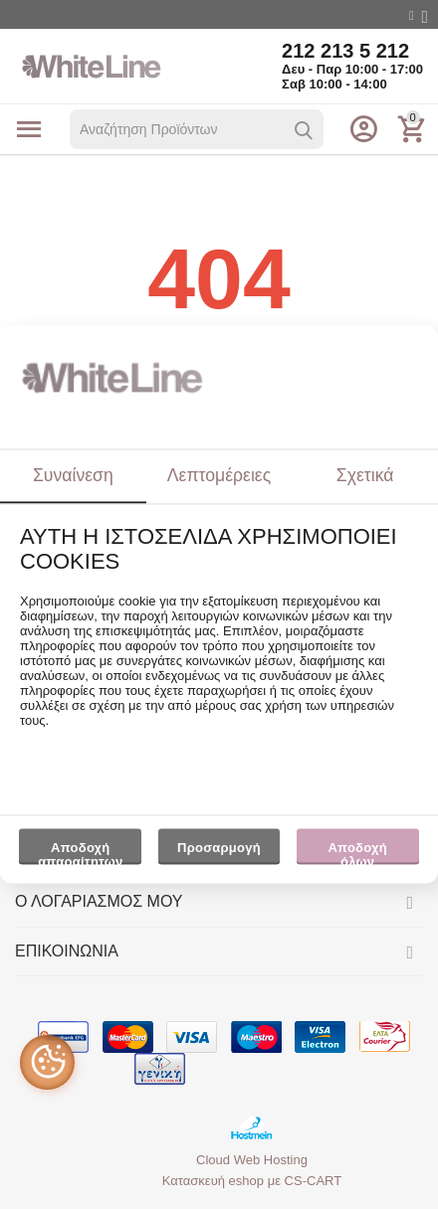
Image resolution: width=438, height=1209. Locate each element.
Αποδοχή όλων (357, 852)
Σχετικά (365, 475)
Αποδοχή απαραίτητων (80, 852)
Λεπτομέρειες (219, 475)
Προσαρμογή (219, 852)
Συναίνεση (73, 475)
